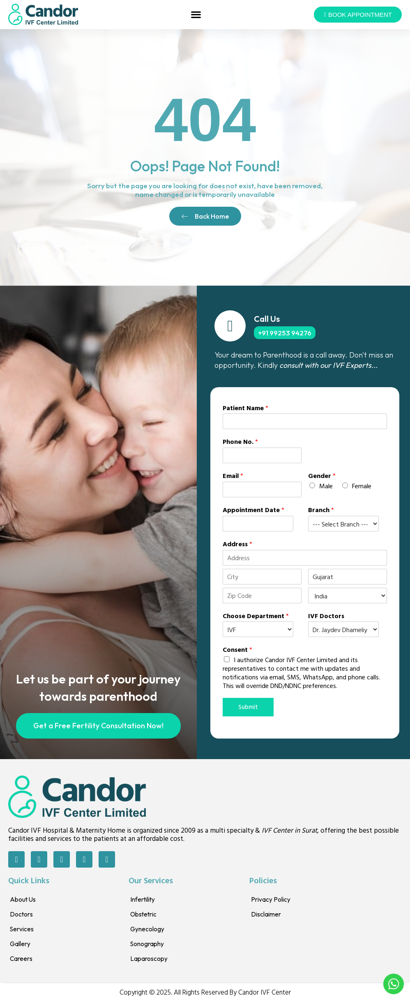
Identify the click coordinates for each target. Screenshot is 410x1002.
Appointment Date (253, 510)
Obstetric (145, 915)
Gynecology (149, 930)
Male (326, 486)
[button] (196, 15)
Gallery (21, 945)
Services (23, 930)
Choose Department (256, 616)
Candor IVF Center (264, 993)
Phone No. (240, 441)
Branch (321, 510)
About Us (24, 900)
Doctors (22, 915)
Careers (23, 960)
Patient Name (245, 408)
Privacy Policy (273, 900)
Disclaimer (268, 915)
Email (233, 475)
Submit (249, 707)
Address (237, 544)
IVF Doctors (326, 616)
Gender (322, 475)
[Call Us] (230, 326)
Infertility (144, 900)
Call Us (267, 319)
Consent (237, 649)
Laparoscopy (151, 960)
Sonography (149, 945)
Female (361, 486)
